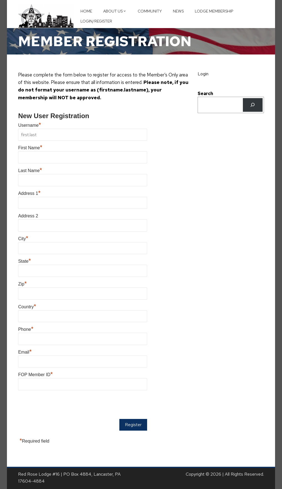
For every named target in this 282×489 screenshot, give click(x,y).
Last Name (30, 170)
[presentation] (60, 405)
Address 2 (28, 216)
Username (29, 125)
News (178, 11)
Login (203, 74)
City (23, 238)
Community (150, 11)
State (24, 261)
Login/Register (96, 21)
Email (25, 352)
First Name (30, 147)
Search (205, 93)
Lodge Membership (214, 11)
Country (27, 306)
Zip (22, 284)
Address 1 (29, 193)
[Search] (253, 105)
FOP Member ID (35, 374)
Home (86, 11)
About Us (115, 11)
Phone (25, 329)
